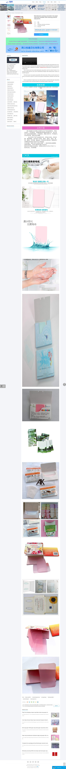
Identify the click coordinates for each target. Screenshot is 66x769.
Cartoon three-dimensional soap (12, 105)
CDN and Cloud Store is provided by (33, 766)
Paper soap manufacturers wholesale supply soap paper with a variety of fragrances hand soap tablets (42, 735)
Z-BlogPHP (31, 767)
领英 (38, 702)
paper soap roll (9, 121)
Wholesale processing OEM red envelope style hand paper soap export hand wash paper (39, 750)
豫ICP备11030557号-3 (32, 765)
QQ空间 (35, 702)
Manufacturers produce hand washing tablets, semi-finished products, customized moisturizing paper (40, 704)
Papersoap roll (9, 86)
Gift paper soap (9, 115)
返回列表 (56, 705)
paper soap (15, 115)
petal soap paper (10, 119)
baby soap (15, 101)
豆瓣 (33, 702)
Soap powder (16, 111)
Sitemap (27, 765)
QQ (29, 702)
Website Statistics (37, 765)
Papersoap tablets (10, 84)
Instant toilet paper (10, 99)
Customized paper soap (11, 109)
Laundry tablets (9, 101)
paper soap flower (10, 117)
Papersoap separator (10, 82)
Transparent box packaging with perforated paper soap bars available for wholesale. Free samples (41, 743)
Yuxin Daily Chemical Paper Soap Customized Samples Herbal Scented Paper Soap (38, 720)
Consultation (41, 34)
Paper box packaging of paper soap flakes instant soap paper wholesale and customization (40, 712)
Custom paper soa (10, 113)
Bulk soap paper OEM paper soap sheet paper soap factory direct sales (36, 727)
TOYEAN (37, 767)
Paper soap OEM (28, 697)
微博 (27, 702)
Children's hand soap (10, 107)
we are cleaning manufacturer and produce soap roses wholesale (35, 706)
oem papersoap (9, 111)
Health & (15, 121)
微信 (31, 702)
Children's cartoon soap (11, 103)
